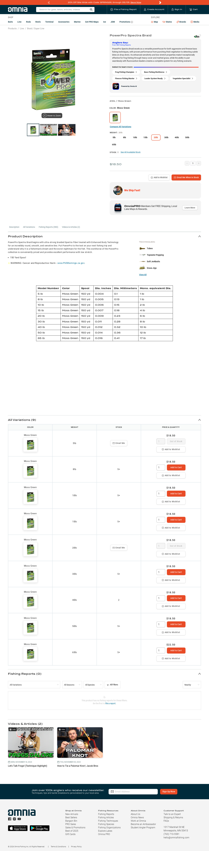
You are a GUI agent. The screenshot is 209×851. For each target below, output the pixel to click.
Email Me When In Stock (186, 177)
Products (12, 28)
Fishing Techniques (108, 820)
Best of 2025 (71, 830)
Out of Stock (176, 441)
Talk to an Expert (172, 814)
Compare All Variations (120, 126)
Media (195, 22)
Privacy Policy (76, 847)
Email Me (119, 443)
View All (143, 275)
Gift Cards (70, 834)
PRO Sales (70, 824)
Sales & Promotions (75, 827)
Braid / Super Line (35, 28)
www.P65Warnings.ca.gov (70, 263)
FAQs (166, 820)
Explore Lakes (105, 830)
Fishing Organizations (109, 827)
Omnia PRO (104, 834)
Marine (77, 22)
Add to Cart (176, 467)
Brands (181, 22)
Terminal (49, 22)
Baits (10, 22)
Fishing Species (106, 824)
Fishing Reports (106, 814)
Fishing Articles (106, 817)
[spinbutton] (161, 441)
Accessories (63, 22)
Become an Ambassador (143, 824)
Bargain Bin (71, 820)
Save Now (135, 2)
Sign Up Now (169, 791)
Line (19, 22)
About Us (135, 814)
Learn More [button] (190, 207)
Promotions (126, 22)
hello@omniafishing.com (176, 837)
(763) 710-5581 (171, 834)
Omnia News (137, 817)
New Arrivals (71, 814)
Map (154, 22)
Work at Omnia (138, 820)
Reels (38, 22)
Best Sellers (71, 817)
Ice (104, 22)
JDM (113, 22)
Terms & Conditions (58, 847)
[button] (104, 236)
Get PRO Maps (92, 22)
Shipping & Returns (173, 817)
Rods (28, 22)
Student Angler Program (143, 827)
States (167, 22)
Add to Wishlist (159, 177)
